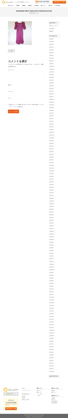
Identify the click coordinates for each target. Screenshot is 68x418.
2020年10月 (51, 203)
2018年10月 (51, 269)
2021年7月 (51, 179)
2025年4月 (51, 55)
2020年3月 (51, 223)
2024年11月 (51, 69)
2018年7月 (51, 278)
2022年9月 (51, 140)
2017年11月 (51, 300)
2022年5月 (51, 151)
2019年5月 (51, 250)
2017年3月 (51, 322)
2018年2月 (51, 291)
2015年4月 (51, 368)
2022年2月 (51, 159)
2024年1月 (51, 96)
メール (10, 91)
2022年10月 (51, 137)
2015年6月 (51, 363)
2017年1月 (51, 327)
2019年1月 (51, 261)
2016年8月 (51, 341)
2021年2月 (51, 192)
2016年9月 (51, 338)
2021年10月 (51, 170)
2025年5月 (51, 52)
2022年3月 (51, 157)
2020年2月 (51, 225)
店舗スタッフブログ (53, 25)
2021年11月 (51, 168)
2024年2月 (51, 93)
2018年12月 (51, 264)
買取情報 (51, 31)
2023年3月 (51, 124)
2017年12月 (51, 297)
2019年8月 (51, 242)
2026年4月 (51, 39)
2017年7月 (51, 311)
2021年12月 (51, 165)
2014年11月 (51, 371)
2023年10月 (51, 104)
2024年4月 (51, 88)
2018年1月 (51, 294)
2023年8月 (51, 110)
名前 (10, 85)
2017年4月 (51, 319)
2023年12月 (51, 99)
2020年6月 (51, 214)
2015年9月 (51, 355)
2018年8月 (51, 275)
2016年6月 (51, 346)
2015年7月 (51, 360)
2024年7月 (51, 80)
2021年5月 (51, 184)
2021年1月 (51, 195)
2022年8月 (51, 143)
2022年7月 (51, 146)
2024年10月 (51, 72)
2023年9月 (51, 107)
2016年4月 (51, 352)
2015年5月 (51, 366)
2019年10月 (51, 236)
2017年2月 (51, 324)
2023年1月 (51, 129)
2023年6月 (51, 115)
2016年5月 (51, 349)
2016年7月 (51, 344)
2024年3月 (51, 91)
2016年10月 (51, 335)
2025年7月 (51, 47)
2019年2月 (51, 258)
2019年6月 (51, 247)
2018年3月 (51, 289)
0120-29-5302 (44, 1)
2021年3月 (51, 190)
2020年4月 (51, 220)
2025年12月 (51, 41)
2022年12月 (51, 132)
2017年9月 (51, 305)
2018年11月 (51, 267)
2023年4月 (51, 121)
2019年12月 (51, 231)
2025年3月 (51, 58)
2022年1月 (51, 162)
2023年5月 (51, 118)
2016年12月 (51, 330)
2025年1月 (51, 63)
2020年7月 (51, 212)
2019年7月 (51, 245)
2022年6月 (51, 148)
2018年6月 (51, 280)
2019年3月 (51, 256)
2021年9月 (51, 173)
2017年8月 (51, 308)
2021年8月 (51, 176)
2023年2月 (51, 126)
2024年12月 (51, 66)
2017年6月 (51, 313)
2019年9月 (51, 239)
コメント (11, 70)
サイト (9, 98)
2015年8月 (51, 357)
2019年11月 (51, 234)
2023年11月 (51, 102)
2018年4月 (51, 286)
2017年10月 (51, 302)
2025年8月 (51, 44)
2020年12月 (51, 198)
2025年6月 (51, 49)
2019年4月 (51, 253)
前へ (12, 50)
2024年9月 (51, 74)
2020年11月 (51, 201)
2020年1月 (51, 228)
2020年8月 (51, 209)
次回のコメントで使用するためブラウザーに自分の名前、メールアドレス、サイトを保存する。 (26, 105)
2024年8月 (51, 77)
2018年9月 (51, 272)
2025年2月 (51, 61)
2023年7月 (51, 113)
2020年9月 (51, 206)
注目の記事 (51, 28)
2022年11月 (51, 135)
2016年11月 (51, 333)
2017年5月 (51, 316)
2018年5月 (51, 283)
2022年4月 (51, 154)
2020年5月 (51, 217)
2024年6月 (51, 82)
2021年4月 (51, 187)
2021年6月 (51, 181)
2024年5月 (51, 85)
